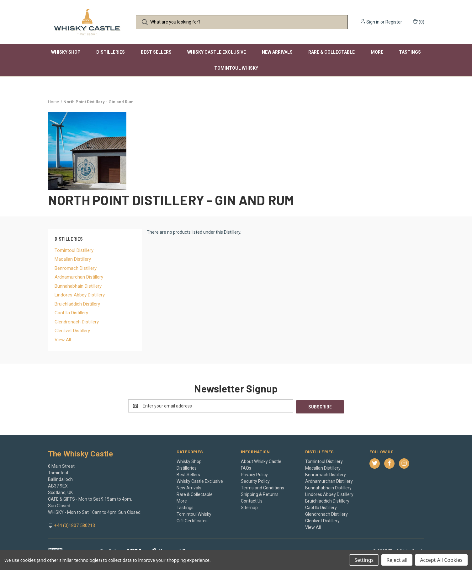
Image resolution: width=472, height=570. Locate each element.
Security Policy (255, 480)
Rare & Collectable (331, 52)
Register (393, 21)
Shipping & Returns (259, 493)
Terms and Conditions (262, 486)
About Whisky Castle (261, 460)
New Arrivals (277, 52)
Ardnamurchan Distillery (79, 277)
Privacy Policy (254, 473)
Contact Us (252, 500)
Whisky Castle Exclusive (216, 52)
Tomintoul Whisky (236, 68)
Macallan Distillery (73, 259)
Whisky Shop (66, 52)
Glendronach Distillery (77, 322)
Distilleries (110, 52)
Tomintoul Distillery (74, 250)
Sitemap (249, 506)
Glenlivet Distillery (72, 330)
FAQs (246, 467)
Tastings (410, 52)
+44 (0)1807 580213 (74, 525)
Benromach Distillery (76, 268)
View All (63, 340)
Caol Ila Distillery (71, 313)
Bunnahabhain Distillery (78, 286)
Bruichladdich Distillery (77, 304)
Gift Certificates (192, 519)
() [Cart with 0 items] (418, 21)
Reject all (396, 560)
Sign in (372, 21)
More (377, 52)
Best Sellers (156, 52)
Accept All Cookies (441, 560)
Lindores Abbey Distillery (80, 295)
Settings (364, 560)
